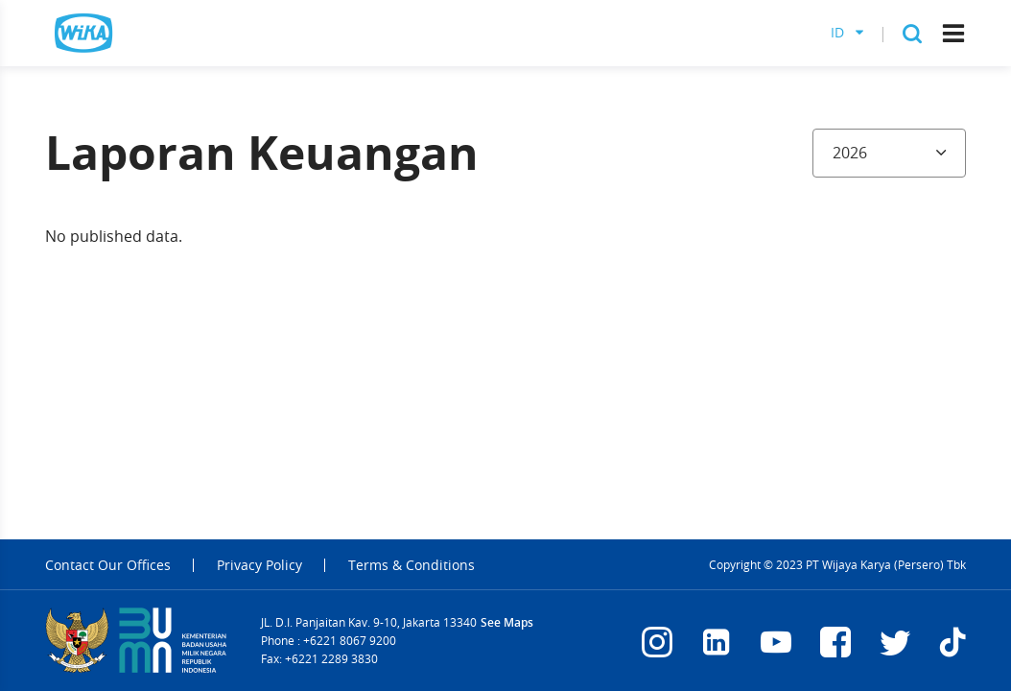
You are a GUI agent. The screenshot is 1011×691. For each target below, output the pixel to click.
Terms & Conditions (411, 565)
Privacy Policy (259, 565)
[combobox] (889, 154)
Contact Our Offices (108, 565)
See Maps (507, 622)
